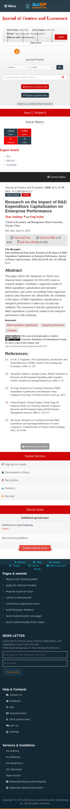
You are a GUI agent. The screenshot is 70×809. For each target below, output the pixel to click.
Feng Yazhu (37, 216)
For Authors (12, 750)
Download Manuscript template (26, 781)
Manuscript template (35, 446)
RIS (8, 156)
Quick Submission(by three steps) (25, 622)
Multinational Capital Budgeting (17, 525)
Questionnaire (16, 713)
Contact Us (14, 694)
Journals (22, 17)
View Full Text (22, 237)
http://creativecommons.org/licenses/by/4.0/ (26, 346)
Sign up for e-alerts (14, 464)
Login (29, 36)
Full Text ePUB (28, 242)
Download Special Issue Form (24, 787)
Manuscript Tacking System (22, 579)
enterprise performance (53, 325)
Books (8, 27)
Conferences (25, 27)
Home (8, 17)
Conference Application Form (22, 603)
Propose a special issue (35, 95)
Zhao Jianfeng (13, 216)
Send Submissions (18, 719)
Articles (37, 17)
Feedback (13, 701)
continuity (12, 330)
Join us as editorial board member (35, 103)
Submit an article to (35, 86)
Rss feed (8, 496)
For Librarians (14, 769)
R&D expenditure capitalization (22, 325)
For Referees (13, 757)
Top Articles (10, 480)
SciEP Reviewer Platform (20, 609)
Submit (61, 37)
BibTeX (11, 160)
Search (15, 36)
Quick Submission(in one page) (24, 616)
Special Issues (56, 17)
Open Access (13, 775)
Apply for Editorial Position (21, 585)
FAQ (10, 707)
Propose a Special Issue (19, 591)
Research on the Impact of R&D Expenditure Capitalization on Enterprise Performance (36, 206)
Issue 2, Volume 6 (35, 112)
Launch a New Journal (18, 597)
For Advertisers (14, 763)
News (42, 27)
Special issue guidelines (15, 537)
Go (59, 67)
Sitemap (12, 731)
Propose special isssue (35, 547)
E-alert (45, 36)
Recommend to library (16, 472)
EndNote (12, 164)
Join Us (12, 725)
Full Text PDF (47, 237)
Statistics (8, 488)
